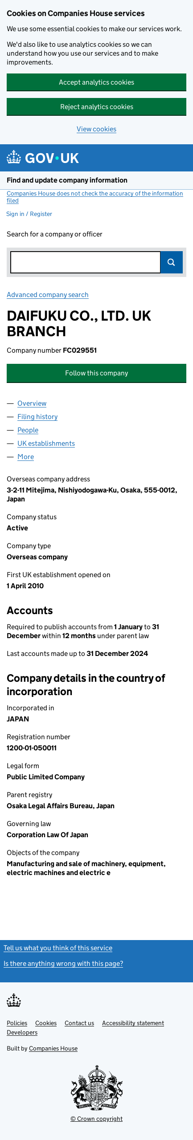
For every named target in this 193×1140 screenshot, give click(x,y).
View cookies (96, 129)
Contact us (79, 1023)
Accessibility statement (133, 1023)
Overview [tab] (31, 403)
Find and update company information (67, 180)
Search (171, 262)
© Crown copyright (96, 1119)
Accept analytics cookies (96, 82)
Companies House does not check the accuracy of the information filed (95, 196)
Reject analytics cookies (96, 106)
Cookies (46, 1023)
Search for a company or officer (55, 234)
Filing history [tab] (37, 416)
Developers (22, 1032)
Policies (17, 1023)
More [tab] (25, 456)
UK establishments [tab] (46, 443)
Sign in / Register (29, 214)
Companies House (53, 1048)
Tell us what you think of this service (58, 948)
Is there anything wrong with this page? (63, 963)
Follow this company (96, 373)
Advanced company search (48, 294)
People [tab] (27, 430)
